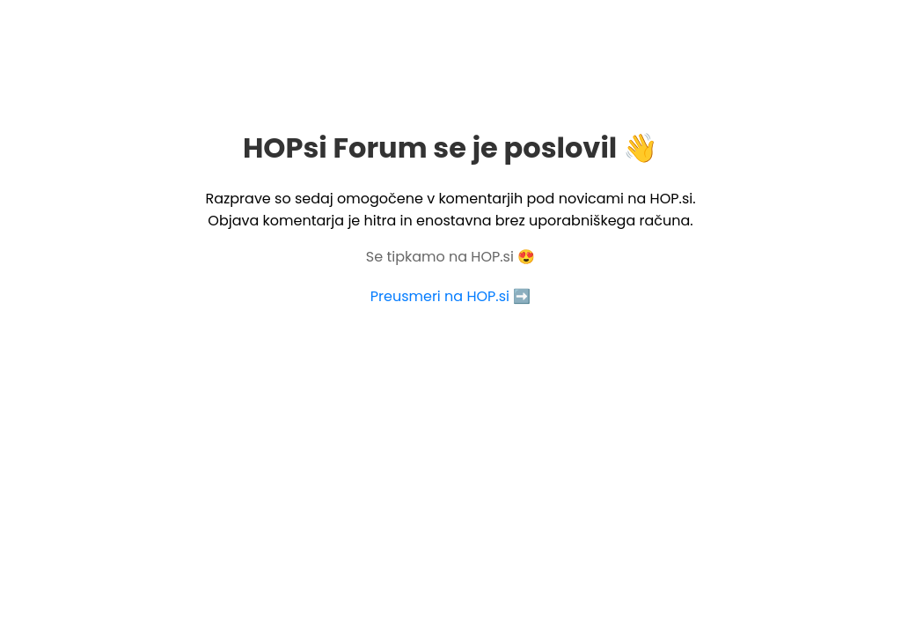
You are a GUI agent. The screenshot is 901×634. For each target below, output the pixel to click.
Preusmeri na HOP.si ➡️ (450, 296)
